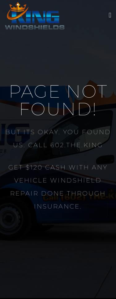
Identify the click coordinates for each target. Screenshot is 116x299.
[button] (110, 13)
